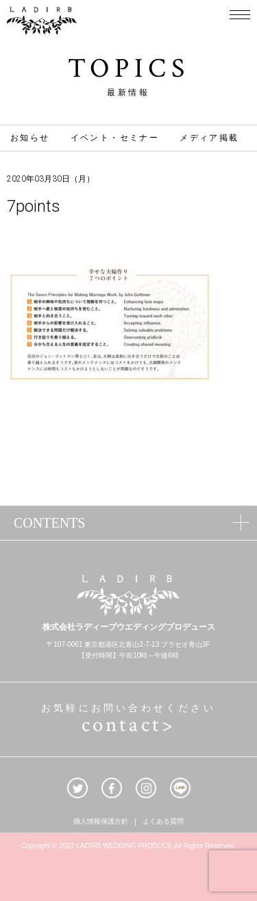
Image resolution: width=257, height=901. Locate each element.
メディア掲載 (209, 138)
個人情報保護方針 (100, 822)
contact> (129, 725)
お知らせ (30, 138)
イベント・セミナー (115, 138)
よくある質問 (163, 822)
